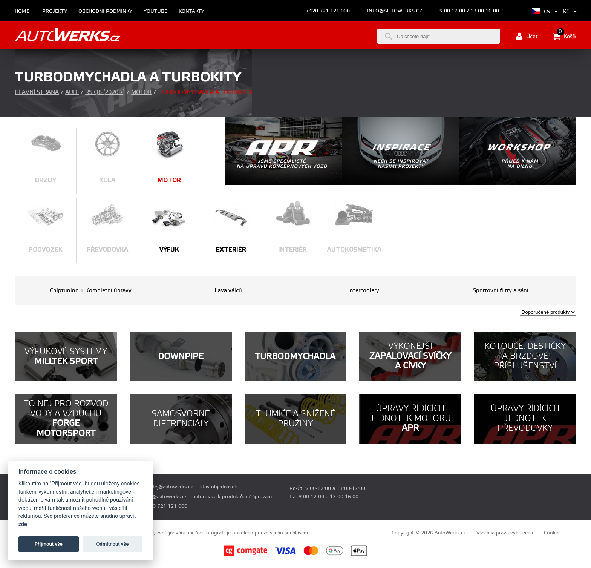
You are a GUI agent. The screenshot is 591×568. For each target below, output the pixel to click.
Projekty (54, 11)
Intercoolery (363, 290)
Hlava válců (227, 290)
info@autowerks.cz (394, 11)
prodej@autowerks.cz (168, 487)
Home (22, 11)
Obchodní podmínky (105, 11)
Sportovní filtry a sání (500, 290)
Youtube (155, 11)
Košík (564, 36)
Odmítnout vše (112, 544)
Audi (72, 92)
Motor (141, 92)
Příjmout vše (49, 544)
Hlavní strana (37, 92)
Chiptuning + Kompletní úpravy (91, 290)
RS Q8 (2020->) (105, 92)
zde (22, 524)
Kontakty (191, 11)
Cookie (551, 533)
